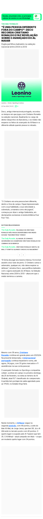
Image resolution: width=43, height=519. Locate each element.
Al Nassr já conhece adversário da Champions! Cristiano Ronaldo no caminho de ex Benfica (20, 241)
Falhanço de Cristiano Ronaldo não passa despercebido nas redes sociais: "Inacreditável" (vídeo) (18, 232)
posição (12, 426)
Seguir (37, 17)
